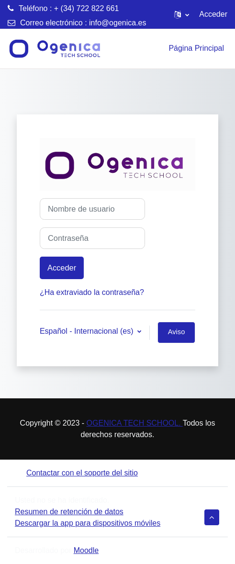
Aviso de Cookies (176, 335)
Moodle (86, 550)
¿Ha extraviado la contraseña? (92, 292)
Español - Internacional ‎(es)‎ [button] (87, 331)
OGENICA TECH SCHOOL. (135, 423)
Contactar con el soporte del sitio (76, 473)
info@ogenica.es (117, 23)
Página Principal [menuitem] (196, 48)
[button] (181, 14)
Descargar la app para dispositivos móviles (87, 523)
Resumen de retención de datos (69, 512)
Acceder (213, 14)
